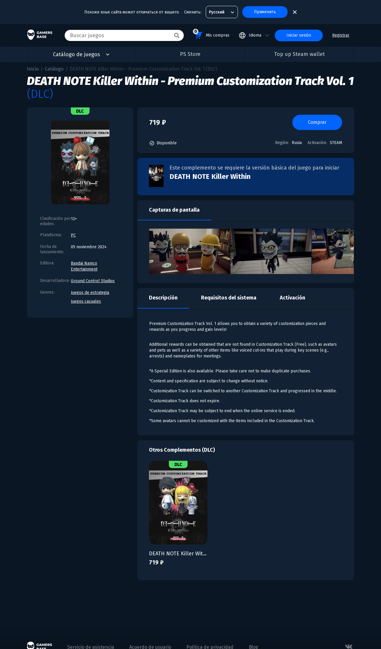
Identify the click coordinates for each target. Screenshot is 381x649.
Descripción (163, 297)
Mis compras (211, 34)
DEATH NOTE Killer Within (209, 176)
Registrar (340, 35)
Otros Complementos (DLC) (182, 450)
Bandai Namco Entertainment (84, 266)
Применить (265, 11)
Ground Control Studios (93, 280)
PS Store (190, 54)
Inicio (33, 69)
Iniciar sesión (298, 35)
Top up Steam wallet (299, 54)
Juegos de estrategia (90, 292)
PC (73, 235)
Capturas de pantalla (174, 210)
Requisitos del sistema (228, 297)
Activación (292, 297)
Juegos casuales (86, 301)
